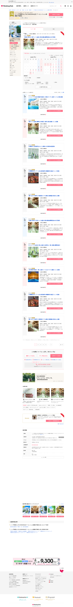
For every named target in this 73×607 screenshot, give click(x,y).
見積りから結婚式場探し (13, 584)
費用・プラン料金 (13, 60)
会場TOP (11, 75)
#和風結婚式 (37, 409)
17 (36, 67)
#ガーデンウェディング (34, 407)
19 (41, 67)
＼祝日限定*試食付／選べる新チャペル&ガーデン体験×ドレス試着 (44, 269)
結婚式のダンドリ (34, 5)
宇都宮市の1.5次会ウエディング (31, 532)
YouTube (51, 582)
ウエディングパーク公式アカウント (55, 575)
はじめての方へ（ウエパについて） (41, 577)
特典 (10, 64)
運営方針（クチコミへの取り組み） (41, 578)
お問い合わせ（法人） (38, 588)
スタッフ (11, 68)
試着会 (56, 82)
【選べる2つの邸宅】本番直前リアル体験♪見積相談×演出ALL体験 (43, 195)
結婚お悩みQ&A (25, 583)
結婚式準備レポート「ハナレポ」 (28, 575)
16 (33, 67)
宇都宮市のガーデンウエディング (46, 531)
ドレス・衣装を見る (45, 359)
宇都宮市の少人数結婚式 (22, 531)
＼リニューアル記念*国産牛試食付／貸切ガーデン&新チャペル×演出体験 (45, 97)
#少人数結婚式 (58, 405)
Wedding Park (36, 604)
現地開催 (38, 77)
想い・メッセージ (13, 70)
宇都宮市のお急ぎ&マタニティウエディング (17, 532)
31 (61, 73)
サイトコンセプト (38, 575)
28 (28, 73)
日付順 (59, 92)
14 (28, 67)
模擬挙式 (26, 82)
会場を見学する (28, 359)
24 (36, 70)
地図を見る (61, 437)
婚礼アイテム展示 (40, 83)
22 (30, 70)
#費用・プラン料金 (51, 405)
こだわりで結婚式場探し (13, 581)
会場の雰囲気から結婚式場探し (14, 582)
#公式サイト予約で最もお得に (30, 405)
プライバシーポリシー (38, 582)
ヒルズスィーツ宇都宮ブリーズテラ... (26, 514)
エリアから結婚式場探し (13, 575)
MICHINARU (52, 577)
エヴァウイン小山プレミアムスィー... (59, 514)
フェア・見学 (12, 62)
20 (25, 70)
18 (38, 67)
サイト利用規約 (37, 584)
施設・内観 (12, 65)
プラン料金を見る (13, 47)
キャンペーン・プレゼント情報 (40, 581)
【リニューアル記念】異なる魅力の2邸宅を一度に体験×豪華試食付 (44, 245)
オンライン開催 (28, 77)
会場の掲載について (38, 585)
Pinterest (51, 580)
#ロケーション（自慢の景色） (28, 409)
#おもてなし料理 (42, 407)
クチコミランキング (12, 578)
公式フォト (13, 52)
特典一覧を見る (61, 423)
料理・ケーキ (12, 67)
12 (41, 64)
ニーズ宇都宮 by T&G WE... (43, 514)
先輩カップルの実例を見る (14, 46)
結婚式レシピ (26, 5)
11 (38, 64)
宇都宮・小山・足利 (23, 12)
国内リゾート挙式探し (12, 577)
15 (30, 67)
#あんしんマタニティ (42, 405)
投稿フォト (13, 54)
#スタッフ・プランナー (51, 407)
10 (36, 64)
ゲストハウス (17, 12)
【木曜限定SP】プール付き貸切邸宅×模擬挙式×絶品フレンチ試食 (43, 171)
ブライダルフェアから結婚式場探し (14, 585)
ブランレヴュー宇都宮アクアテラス (51, 514)
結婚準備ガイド (25, 580)
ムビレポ (14, 59)
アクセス (11, 73)
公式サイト (42, 434)
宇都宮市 (31, 12)
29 (30, 73)
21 (28, 70)
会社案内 (36, 591)
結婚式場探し (19, 5)
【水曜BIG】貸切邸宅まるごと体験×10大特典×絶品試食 (41, 146)
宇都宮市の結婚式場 (13, 531)
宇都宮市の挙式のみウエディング (33, 531)
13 (25, 67)
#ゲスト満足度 (25, 407)
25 (38, 70)
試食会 (47, 82)
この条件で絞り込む (43, 86)
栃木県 (28, 12)
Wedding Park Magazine (26, 581)
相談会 (47, 83)
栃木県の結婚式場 (13, 526)
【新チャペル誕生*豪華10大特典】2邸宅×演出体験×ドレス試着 (43, 121)
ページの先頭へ (61, 570)
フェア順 (62, 92)
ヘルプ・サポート (38, 589)
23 (33, 70)
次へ (61, 344)
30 (33, 73)
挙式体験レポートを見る (55, 359)
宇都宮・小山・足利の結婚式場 (22, 526)
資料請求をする (36, 359)
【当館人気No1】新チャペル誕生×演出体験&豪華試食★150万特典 (39, 37)
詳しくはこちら (51, 2)
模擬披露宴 (39, 82)
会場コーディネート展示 (29, 83)
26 (41, 70)
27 (25, 73)
